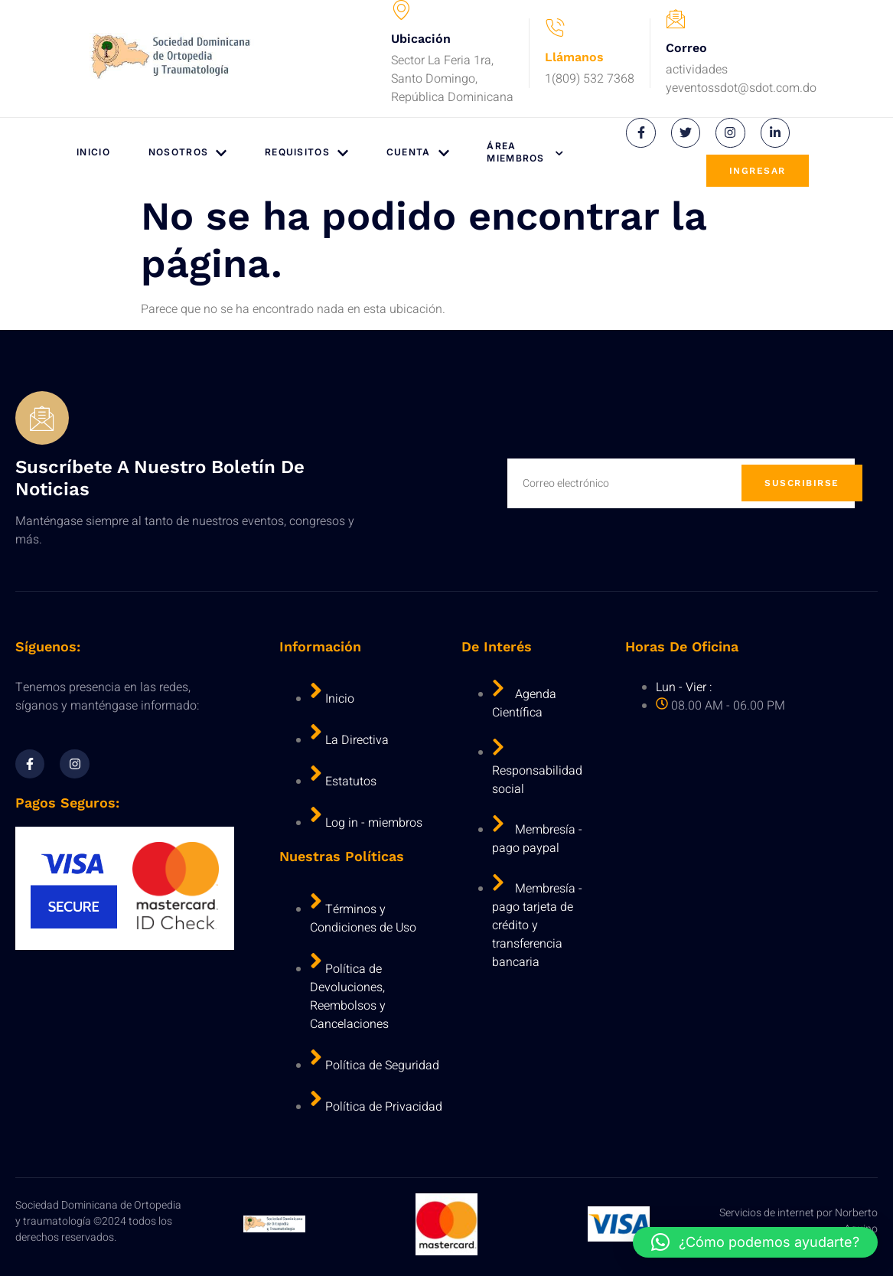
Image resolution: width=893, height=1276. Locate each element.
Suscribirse (801, 483)
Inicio (93, 152)
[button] (755, 1242)
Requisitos (306, 152)
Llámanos (574, 57)
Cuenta (417, 152)
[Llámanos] (555, 28)
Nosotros (187, 152)
